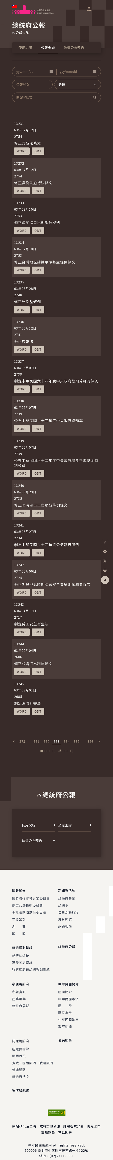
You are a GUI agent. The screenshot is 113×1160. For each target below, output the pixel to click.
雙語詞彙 (48, 1125)
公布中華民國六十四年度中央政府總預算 (48, 420)
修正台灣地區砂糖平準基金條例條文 (44, 262)
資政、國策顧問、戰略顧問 (32, 1056)
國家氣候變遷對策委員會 (31, 896)
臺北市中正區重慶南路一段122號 (63, 1144)
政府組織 (65, 1021)
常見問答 (65, 1125)
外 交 (19, 924)
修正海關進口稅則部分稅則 (37, 222)
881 (36, 741)
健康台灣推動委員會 (27, 903)
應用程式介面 (73, 1119)
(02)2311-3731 (62, 1149)
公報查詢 (48, 47)
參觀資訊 (19, 987)
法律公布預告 (74, 47)
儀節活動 (19, 1063)
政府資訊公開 (49, 1119)
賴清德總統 (20, 952)
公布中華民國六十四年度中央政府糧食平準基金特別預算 (56, 463)
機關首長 (19, 1049)
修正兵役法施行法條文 (33, 182)
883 (57, 741)
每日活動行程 (68, 910)
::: (2, 2)
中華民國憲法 (68, 994)
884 (67, 741)
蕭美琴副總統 (22, 959)
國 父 (65, 1000)
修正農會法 (23, 341)
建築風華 (19, 994)
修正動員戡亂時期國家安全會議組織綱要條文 (52, 584)
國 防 (19, 931)
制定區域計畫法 (27, 703)
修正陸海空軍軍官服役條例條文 (41, 505)
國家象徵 (65, 1007)
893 (91, 741)
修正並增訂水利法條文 (33, 663)
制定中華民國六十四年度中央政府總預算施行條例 (56, 380)
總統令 (63, 903)
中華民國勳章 (68, 1014)
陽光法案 (94, 1119)
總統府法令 (20, 1070)
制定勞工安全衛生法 (31, 623)
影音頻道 (65, 917)
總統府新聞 (66, 896)
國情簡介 (65, 987)
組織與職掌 (20, 1042)
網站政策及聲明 (24, 1119)
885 (77, 741)
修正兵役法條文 (27, 143)
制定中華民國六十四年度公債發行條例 (46, 544)
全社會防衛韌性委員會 (29, 910)
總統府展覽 (20, 1000)
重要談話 (19, 917)
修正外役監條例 (27, 301)
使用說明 (25, 47)
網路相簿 (65, 924)
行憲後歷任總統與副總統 (31, 966)
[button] (51, 71)
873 (22, 741)
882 (47, 741)
